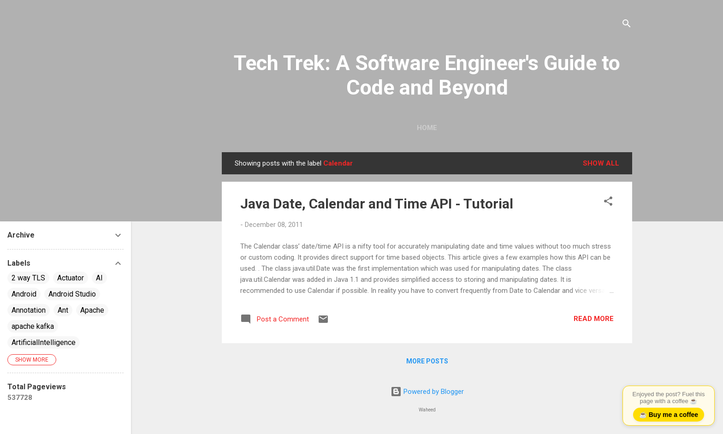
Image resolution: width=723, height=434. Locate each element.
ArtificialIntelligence (44, 342)
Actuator (70, 277)
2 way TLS (28, 277)
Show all (601, 163)
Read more (594, 319)
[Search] (626, 25)
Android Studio (72, 294)
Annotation (29, 310)
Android (24, 294)
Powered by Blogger (427, 391)
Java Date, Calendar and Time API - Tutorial (376, 204)
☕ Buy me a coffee (668, 414)
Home (427, 128)
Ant (63, 310)
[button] (608, 203)
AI (99, 277)
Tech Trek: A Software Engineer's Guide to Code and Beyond (427, 75)
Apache (92, 310)
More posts (427, 361)
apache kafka (33, 326)
